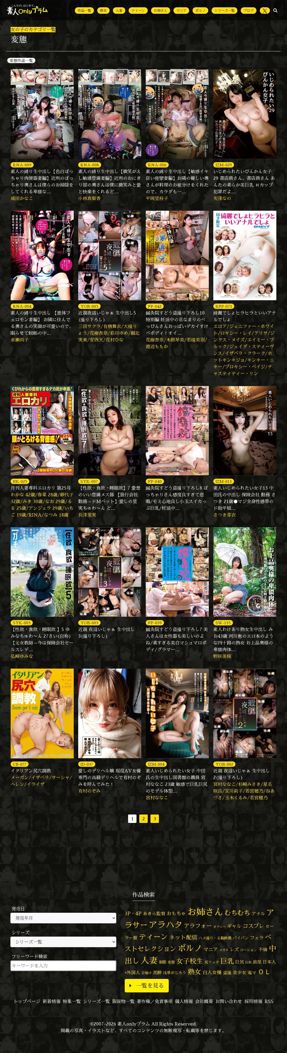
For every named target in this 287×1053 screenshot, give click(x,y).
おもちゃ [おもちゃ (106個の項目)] (176, 913)
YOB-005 (89, 306)
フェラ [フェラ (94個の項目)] (256, 937)
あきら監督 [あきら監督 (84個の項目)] (154, 913)
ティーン (138, 10)
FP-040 (155, 481)
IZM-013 (224, 481)
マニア (181, 10)
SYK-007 (89, 481)
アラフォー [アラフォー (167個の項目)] (198, 926)
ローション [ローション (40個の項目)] (248, 950)
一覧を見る (146, 985)
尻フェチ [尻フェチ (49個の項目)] (212, 962)
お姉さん (160, 10)
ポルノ (200, 10)
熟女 (103, 10)
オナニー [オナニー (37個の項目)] (219, 926)
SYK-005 (22, 622)
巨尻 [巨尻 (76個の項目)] (239, 962)
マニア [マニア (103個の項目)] (210, 949)
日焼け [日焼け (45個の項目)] (147, 973)
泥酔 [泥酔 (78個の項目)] (157, 972)
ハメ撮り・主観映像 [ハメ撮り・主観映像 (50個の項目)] (215, 937)
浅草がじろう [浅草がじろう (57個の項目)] (174, 972)
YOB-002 (224, 764)
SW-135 (223, 622)
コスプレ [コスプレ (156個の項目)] (253, 926)
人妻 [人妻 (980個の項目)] (149, 960)
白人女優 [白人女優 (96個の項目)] (212, 972)
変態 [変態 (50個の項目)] (171, 962)
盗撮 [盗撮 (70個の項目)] (227, 973)
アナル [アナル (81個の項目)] (258, 913)
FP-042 (154, 306)
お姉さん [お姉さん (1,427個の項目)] (205, 912)
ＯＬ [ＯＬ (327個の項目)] (264, 971)
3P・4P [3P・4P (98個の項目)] (133, 913)
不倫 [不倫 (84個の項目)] (262, 949)
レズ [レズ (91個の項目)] (234, 949)
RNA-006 (157, 165)
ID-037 (86, 764)
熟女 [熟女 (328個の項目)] (194, 971)
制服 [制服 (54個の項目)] (162, 962)
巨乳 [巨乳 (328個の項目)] (227, 961)
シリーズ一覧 (224, 10)
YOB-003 (89, 622)
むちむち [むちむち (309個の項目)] (237, 912)
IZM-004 (156, 764)
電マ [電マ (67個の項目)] (252, 973)
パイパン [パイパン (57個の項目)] (241, 937)
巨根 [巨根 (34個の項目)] (248, 962)
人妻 (119, 10)
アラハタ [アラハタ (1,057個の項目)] (165, 925)
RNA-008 (89, 165)
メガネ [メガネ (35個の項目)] (223, 950)
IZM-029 (224, 165)
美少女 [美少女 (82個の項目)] (239, 972)
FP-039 (155, 622)
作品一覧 (84, 10)
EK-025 (20, 481)
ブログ (249, 10)
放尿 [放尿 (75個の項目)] (257, 962)
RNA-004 (22, 306)
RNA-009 (22, 165)
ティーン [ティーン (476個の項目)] (153, 937)
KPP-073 (224, 306)
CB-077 (19, 764)
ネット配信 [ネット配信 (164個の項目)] (183, 937)
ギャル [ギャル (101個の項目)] (234, 926)
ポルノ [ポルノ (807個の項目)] (190, 948)
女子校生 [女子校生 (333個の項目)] (189, 961)
